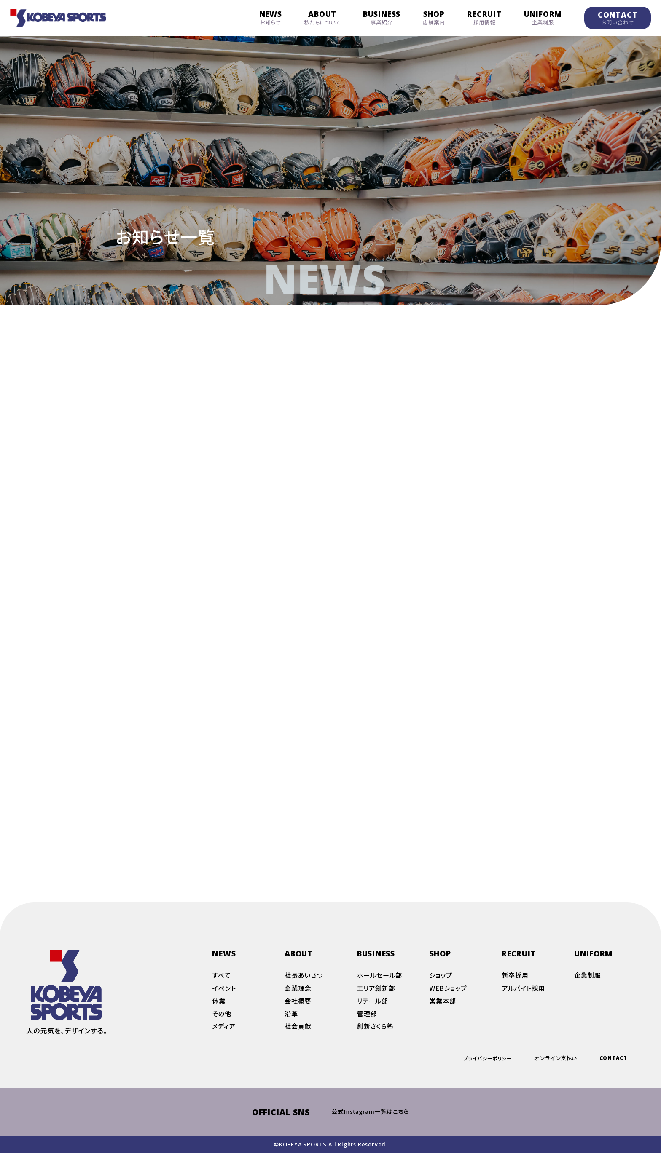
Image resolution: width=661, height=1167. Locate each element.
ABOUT (322, 17)
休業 (219, 1012)
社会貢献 (299, 1039)
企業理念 (299, 998)
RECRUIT (484, 17)
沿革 (292, 1025)
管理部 (367, 1025)
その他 (222, 1025)
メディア (224, 1039)
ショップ (442, 985)
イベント (224, 998)
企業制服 (588, 985)
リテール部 (373, 1012)
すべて (221, 985)
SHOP (434, 17)
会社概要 (299, 1012)
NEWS (270, 17)
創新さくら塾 (376, 1039)
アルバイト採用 (525, 998)
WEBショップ (449, 998)
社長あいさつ (305, 985)
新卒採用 (516, 985)
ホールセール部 (381, 985)
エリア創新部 (377, 998)
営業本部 (444, 1012)
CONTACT (618, 18)
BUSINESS (381, 17)
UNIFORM (543, 17)
